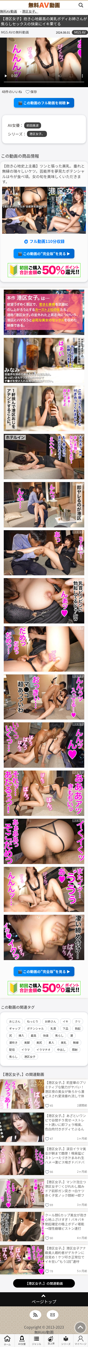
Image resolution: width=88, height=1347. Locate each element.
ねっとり (32, 1021)
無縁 (76, 1042)
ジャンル (36, 1341)
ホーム (7, 1340)
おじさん (14, 1021)
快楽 (46, 1035)
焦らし (59, 1035)
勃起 (77, 1028)
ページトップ (44, 1301)
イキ (65, 1021)
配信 (12, 1049)
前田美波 (33, 125)
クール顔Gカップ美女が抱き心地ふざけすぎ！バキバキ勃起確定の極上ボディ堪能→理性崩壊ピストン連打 (66, 1221)
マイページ (80, 1341)
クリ (77, 1021)
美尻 (39, 1042)
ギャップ (14, 1028)
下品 (65, 1028)
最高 (33, 1035)
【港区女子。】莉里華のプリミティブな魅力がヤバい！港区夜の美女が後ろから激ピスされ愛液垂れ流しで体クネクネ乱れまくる (65, 1089)
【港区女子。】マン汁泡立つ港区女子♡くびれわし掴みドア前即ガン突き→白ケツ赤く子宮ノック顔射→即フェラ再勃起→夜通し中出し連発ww (65, 1188)
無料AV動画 (44, 1332)
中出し (61, 1049)
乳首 (53, 1028)
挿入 (21, 1035)
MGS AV (80, 32)
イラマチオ (43, 1049)
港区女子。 (37, 134)
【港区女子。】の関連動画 (44, 1283)
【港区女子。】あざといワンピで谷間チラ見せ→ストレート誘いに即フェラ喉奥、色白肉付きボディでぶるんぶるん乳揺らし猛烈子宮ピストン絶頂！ (65, 1122)
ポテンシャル (35, 1028)
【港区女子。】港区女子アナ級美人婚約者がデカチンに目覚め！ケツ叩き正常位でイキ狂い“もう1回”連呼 (65, 1254)
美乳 (63, 1042)
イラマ (25, 1049)
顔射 (75, 1049)
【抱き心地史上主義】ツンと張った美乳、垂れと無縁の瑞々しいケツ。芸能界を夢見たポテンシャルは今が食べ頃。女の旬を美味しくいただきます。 (43, 173)
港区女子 (29, 1057)
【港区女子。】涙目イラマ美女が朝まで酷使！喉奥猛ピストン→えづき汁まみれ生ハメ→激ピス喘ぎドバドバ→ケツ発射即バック (65, 1155)
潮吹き (13, 1042)
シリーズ (66, 1341)
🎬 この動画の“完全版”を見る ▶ (44, 253)
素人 (51, 1042)
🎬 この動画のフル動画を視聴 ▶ (44, 102)
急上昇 (51, 1340)
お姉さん (50, 1021)
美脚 (27, 1042)
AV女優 (22, 1341)
